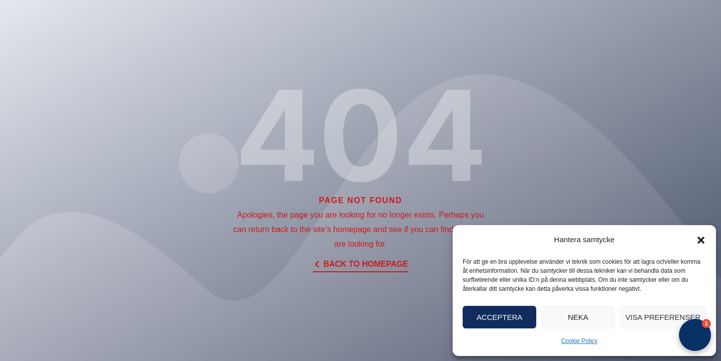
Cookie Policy (579, 340)
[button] (701, 240)
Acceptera (500, 317)
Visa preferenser (662, 317)
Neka (578, 317)
